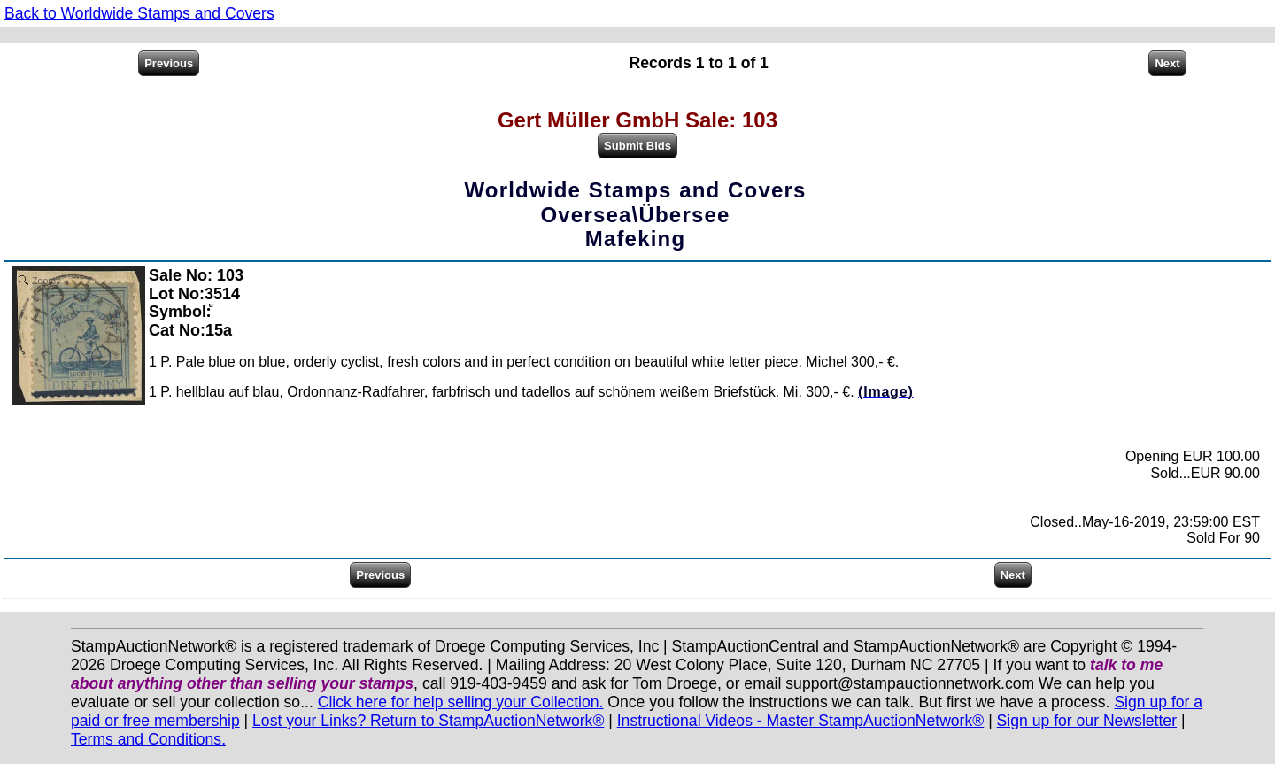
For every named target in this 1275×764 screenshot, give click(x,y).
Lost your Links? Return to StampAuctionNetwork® (428, 720)
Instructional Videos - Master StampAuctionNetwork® (801, 720)
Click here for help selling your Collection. (461, 702)
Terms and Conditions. (148, 739)
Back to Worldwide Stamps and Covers (139, 13)
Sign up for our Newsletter (1087, 720)
